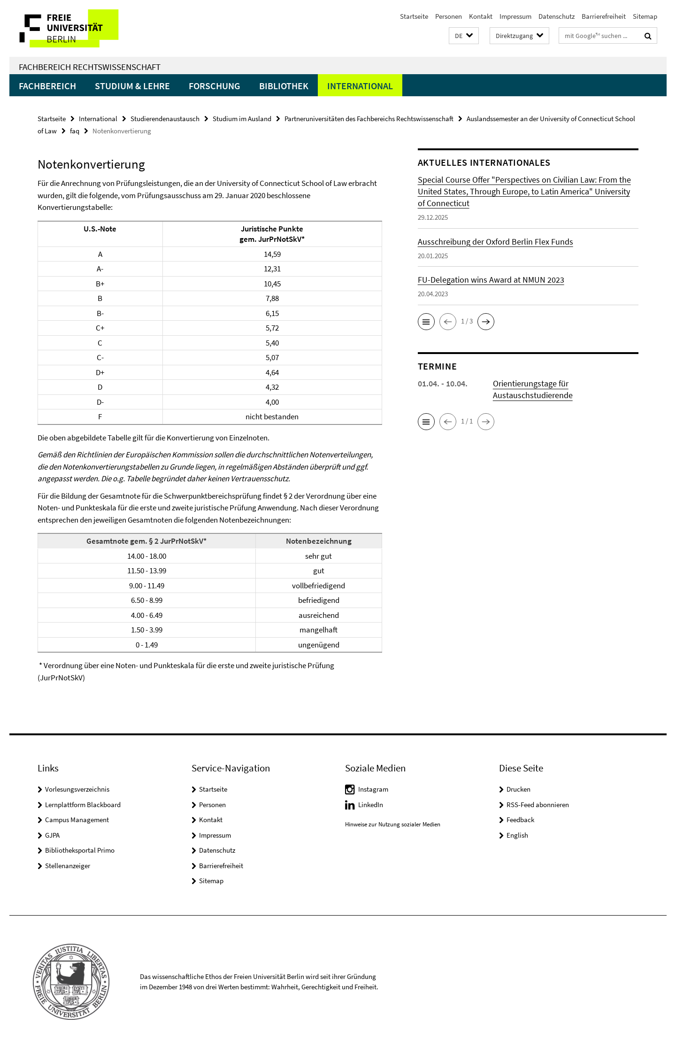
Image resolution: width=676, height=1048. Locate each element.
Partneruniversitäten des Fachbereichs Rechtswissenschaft (368, 118)
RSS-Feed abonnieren (538, 804)
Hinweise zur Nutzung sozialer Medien (392, 824)
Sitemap (645, 16)
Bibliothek (283, 86)
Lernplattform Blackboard (83, 804)
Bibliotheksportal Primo (80, 850)
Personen (448, 16)
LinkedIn (370, 804)
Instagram (373, 789)
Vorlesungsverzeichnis (77, 789)
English (517, 835)
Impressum (515, 16)
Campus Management (77, 819)
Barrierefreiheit (604, 16)
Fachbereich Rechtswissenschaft (90, 66)
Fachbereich (47, 86)
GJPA (52, 835)
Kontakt (480, 16)
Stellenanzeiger (67, 865)
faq (74, 130)
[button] (464, 36)
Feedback (520, 819)
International (360, 86)
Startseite (414, 16)
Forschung (214, 86)
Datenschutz (556, 16)
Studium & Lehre (132, 86)
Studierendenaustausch (165, 118)
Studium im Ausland (242, 118)
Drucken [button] (518, 789)
